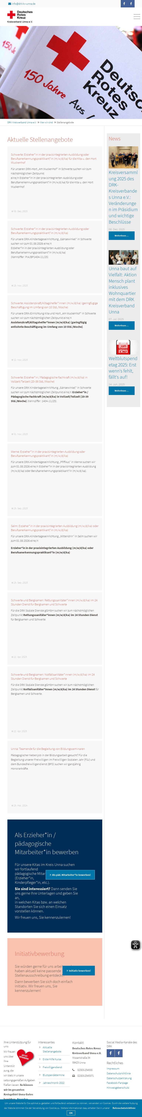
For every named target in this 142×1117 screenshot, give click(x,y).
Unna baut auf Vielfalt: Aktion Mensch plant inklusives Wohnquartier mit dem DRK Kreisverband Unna (123, 290)
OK (71, 1113)
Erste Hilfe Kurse (52, 1059)
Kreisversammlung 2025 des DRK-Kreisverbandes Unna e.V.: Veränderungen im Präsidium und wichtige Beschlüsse (123, 197)
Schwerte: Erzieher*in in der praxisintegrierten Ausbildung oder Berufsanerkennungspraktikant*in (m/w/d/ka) (50, 231)
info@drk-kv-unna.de (21, 3)
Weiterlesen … (119, 235)
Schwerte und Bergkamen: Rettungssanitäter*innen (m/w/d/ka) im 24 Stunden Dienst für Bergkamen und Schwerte (54, 602)
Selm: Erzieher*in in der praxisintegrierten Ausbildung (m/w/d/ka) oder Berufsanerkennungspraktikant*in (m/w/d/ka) (55, 528)
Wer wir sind (46, 122)
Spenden (22, 1099)
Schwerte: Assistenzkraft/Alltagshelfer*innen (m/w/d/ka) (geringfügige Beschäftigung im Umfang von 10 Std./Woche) (54, 305)
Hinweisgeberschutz (118, 1087)
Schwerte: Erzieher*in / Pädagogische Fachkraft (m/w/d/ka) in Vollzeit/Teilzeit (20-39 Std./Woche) (49, 379)
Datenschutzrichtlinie (119, 1073)
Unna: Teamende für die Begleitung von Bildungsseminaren (48, 749)
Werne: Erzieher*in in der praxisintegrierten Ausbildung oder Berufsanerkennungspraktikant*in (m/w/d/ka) (48, 454)
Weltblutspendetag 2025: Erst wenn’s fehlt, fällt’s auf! (123, 367)
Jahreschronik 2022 (53, 1083)
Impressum (113, 1068)
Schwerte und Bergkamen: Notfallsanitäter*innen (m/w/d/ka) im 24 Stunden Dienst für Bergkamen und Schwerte (53, 676)
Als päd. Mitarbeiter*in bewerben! (71, 874)
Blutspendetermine (53, 1075)
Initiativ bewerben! (80, 970)
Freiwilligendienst (52, 1067)
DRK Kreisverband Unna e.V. (21, 122)
